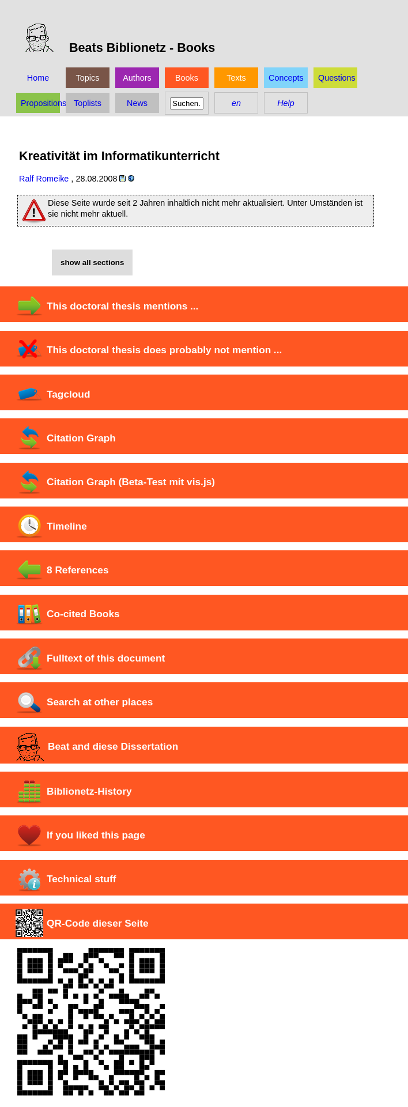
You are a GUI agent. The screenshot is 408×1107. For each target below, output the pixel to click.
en (236, 103)
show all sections (92, 262)
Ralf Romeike (44, 178)
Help (285, 103)
